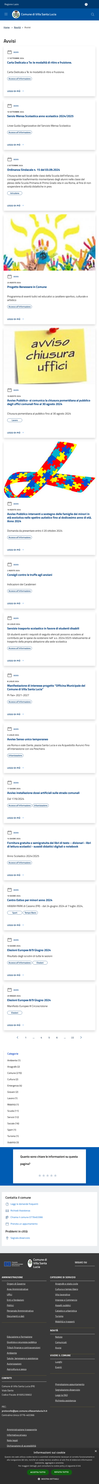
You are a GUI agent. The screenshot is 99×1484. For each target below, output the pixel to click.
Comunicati (61, 1342)
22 (72, 1037)
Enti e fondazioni (15, 1300)
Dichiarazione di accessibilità (21, 1446)
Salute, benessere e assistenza (22, 1358)
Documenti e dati (15, 1316)
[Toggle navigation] (6, 14)
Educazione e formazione (19, 1336)
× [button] (95, 1451)
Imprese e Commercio (66, 1300)
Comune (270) (14, 1073)
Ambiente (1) (13, 1060)
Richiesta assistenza (65, 1400)
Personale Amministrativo (20, 1310)
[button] (49, 1478)
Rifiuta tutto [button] (61, 1472)
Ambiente (12, 1353)
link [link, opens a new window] (79, 1466)
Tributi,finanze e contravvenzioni (23, 1347)
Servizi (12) (13, 1117)
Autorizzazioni (14, 1364)
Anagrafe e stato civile (66, 1283)
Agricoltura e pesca (16, 1369)
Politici (10, 1305)
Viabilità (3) (13, 1142)
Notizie (58, 1337)
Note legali (12, 1440)
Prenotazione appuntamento (69, 1384)
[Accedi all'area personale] (86, 4)
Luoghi (58, 1362)
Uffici (9, 1294)
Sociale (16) (13, 1123)
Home (7, 27)
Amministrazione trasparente (22, 1429)
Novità (17, 27)
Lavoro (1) (12, 1098)
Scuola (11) (13, 1111)
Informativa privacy (17, 1435)
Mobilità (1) (13, 1104)
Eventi (58, 1367)
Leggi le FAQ (61, 1395)
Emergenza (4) (14, 1085)
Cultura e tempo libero (66, 1289)
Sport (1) (11, 1130)
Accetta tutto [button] (37, 1472)
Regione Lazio (11, 4)
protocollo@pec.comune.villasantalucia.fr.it (24, 1411)
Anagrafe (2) (13, 1066)
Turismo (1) (13, 1136)
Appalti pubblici (63, 1305)
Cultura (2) (12, 1079)
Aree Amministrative (17, 1289)
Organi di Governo (16, 1283)
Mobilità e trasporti (65, 1321)
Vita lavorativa (62, 1294)
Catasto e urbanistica (66, 1310)
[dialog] (49, 1466)
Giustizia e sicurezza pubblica (22, 1342)
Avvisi (13, 52)
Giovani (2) (12, 1092)
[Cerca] (92, 14)
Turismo (59, 1316)
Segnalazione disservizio (67, 1389)
